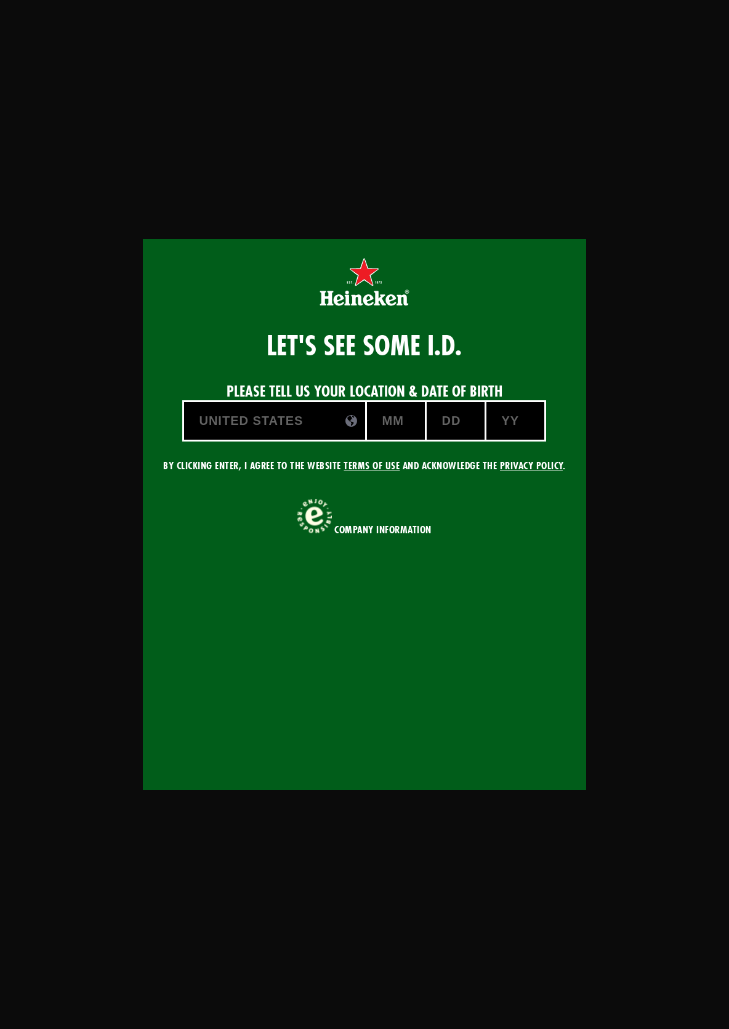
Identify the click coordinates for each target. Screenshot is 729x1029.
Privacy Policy (531, 465)
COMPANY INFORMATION (383, 529)
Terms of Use (372, 465)
